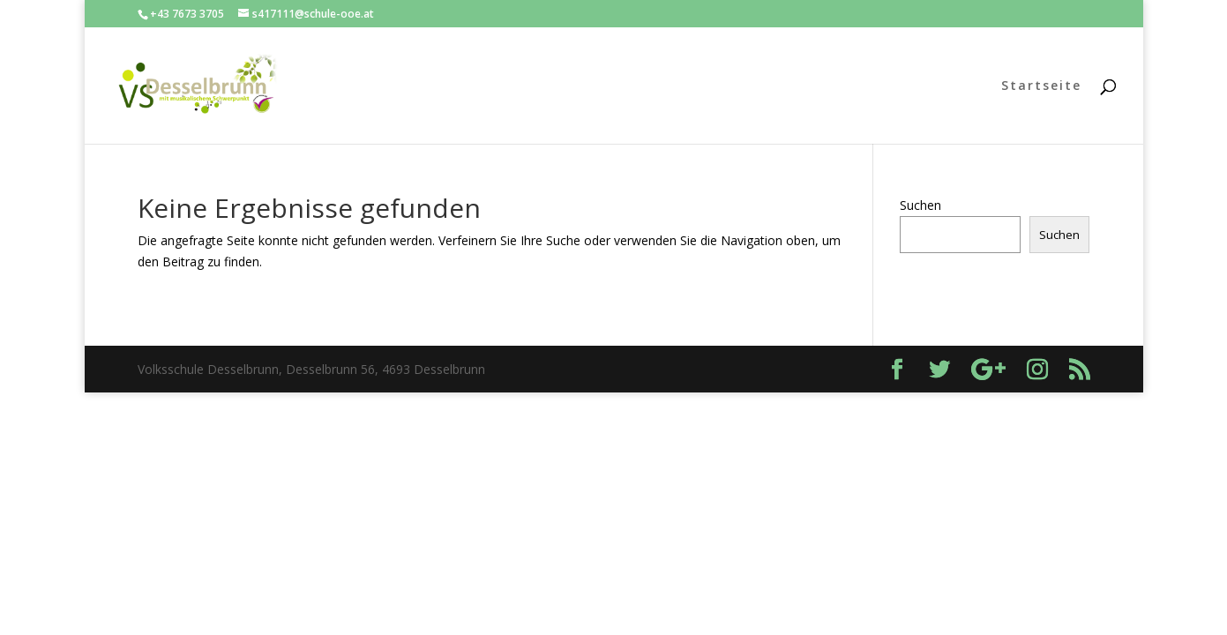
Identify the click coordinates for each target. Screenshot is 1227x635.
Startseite (1041, 86)
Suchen (920, 205)
